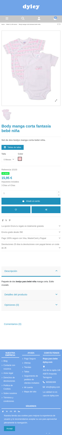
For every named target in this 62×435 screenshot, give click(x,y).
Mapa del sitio (30, 392)
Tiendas (27, 367)
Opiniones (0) (31, 304)
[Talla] (8, 159)
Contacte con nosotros (9, 367)
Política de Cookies (8, 387)
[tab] (31, 226)
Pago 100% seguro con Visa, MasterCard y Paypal (31, 238)
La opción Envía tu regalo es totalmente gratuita (31, 225)
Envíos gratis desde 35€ (31, 232)
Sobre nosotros (10, 393)
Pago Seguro (30, 359)
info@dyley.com (53, 387)
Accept (9, 428)
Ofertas (27, 363)
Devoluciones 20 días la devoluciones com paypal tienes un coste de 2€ (31, 246)
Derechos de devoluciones (9, 379)
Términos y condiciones (8, 399)
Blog (5, 361)
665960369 (51, 382)
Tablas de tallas (12, 147)
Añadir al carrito (31, 201)
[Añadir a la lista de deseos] (15, 209)
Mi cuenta (28, 387)
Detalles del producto (31, 294)
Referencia (6, 170)
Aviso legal (8, 373)
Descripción (31, 270)
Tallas (26, 372)
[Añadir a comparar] (46, 209)
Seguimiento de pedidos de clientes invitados (31, 379)
